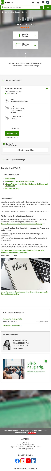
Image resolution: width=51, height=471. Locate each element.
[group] (25, 28)
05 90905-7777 (28, 445)
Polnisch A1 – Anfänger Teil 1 (12, 319)
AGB (45, 431)
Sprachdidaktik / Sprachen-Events (15, 12)
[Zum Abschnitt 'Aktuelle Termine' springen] (25, 35)
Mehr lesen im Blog (12, 188)
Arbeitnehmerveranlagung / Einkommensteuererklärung (21, 224)
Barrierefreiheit (20, 432)
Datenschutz (37, 431)
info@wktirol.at (28, 449)
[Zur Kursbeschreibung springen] (25, 45)
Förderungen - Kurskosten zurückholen (19, 181)
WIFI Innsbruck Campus (19, 101)
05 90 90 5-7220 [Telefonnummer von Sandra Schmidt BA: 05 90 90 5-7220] (23, 343)
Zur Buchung (13, 132)
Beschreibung (10, 178)
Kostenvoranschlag (25, 150)
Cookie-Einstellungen (11, 431)
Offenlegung (25, 431)
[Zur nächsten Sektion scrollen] (25, 55)
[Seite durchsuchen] (22, 7)
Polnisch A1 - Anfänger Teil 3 (12, 325)
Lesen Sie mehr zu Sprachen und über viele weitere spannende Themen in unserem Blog (24, 293)
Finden (41, 7)
